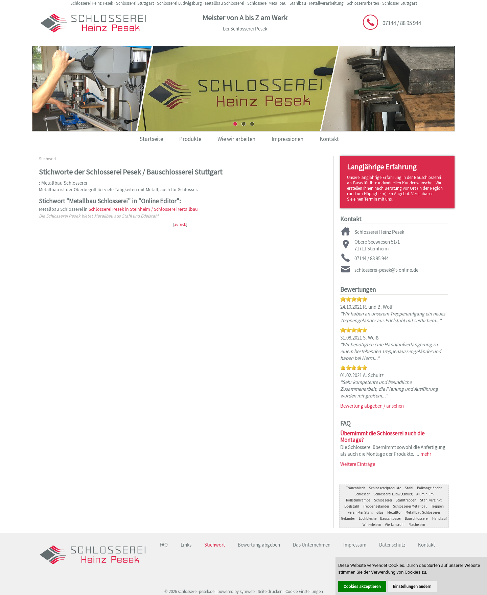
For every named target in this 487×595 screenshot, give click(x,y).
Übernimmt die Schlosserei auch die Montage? (382, 437)
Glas (380, 512)
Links (186, 544)
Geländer (348, 518)
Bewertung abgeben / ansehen (372, 406)
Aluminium (425, 494)
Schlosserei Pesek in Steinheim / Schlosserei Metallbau (143, 209)
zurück (180, 224)
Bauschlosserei (416, 518)
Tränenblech (355, 488)
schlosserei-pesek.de (196, 591)
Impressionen (287, 139)
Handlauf (439, 518)
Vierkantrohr (395, 524)
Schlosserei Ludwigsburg (393, 494)
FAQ (164, 544)
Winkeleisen (372, 524)
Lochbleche (367, 518)
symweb (247, 591)
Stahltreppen (406, 500)
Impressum (354, 544)
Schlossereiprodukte (385, 488)
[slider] (353, 299)
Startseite (151, 139)
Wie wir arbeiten (236, 139)
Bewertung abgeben (259, 544)
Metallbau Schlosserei (422, 512)
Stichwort (47, 159)
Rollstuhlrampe (358, 500)
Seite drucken (270, 591)
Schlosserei (383, 500)
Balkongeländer (429, 488)
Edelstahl (351, 506)
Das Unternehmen (311, 544)
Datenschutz (392, 544)
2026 (173, 591)
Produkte (190, 139)
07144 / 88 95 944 (401, 23)
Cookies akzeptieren (362, 586)
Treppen (437, 506)
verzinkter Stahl (360, 512)
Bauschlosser (390, 518)
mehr (425, 454)
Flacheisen (417, 524)
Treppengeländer (376, 506)
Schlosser (362, 494)
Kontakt (329, 139)
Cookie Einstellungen (304, 591)
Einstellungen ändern (412, 586)
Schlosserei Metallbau (410, 506)
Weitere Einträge (357, 464)
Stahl (409, 488)
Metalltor (394, 512)
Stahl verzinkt (431, 500)
